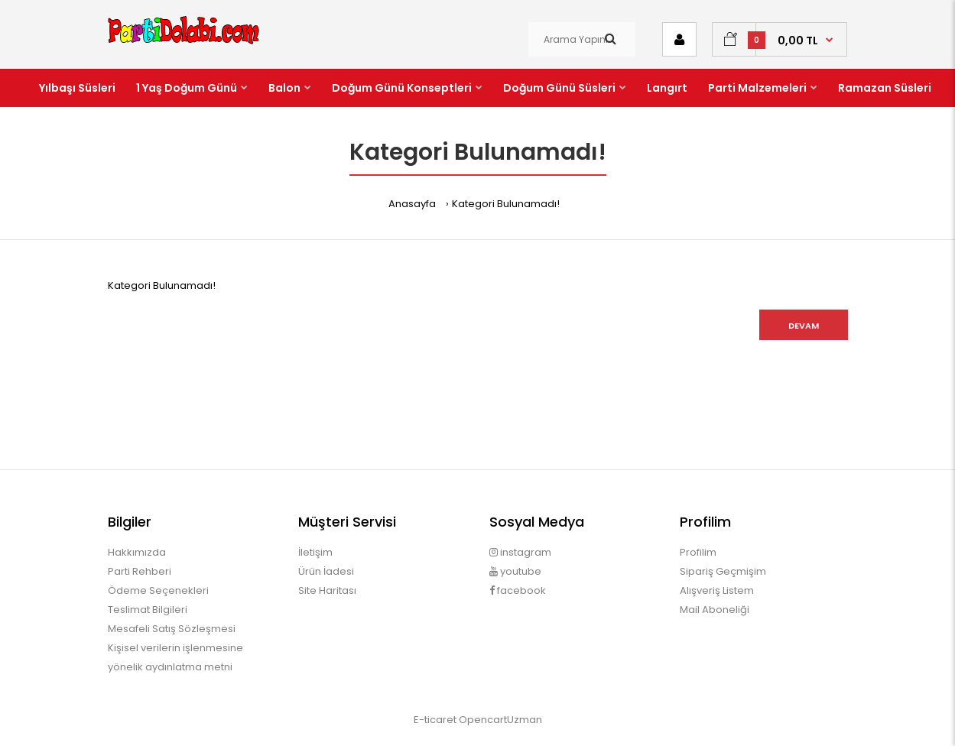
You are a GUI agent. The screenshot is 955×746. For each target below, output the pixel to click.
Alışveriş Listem (717, 590)
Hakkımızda (137, 552)
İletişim (315, 552)
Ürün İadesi (326, 571)
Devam (803, 325)
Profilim (698, 552)
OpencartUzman (500, 719)
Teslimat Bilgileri (147, 609)
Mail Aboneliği (714, 609)
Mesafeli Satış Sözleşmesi (172, 628)
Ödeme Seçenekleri (158, 590)
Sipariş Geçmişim (723, 571)
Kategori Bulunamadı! (506, 203)
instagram (520, 552)
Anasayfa (412, 203)
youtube (515, 571)
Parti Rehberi (139, 571)
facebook (517, 590)
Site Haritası (327, 590)
